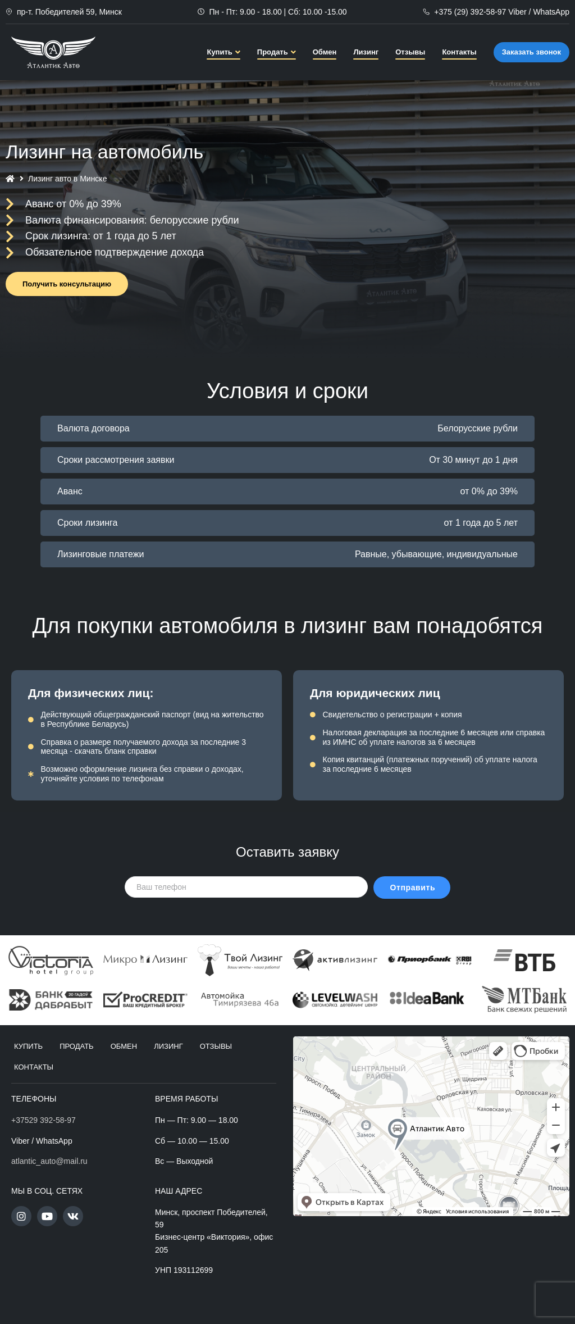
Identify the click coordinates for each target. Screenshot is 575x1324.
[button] (67, 284)
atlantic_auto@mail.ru (49, 1161)
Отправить (413, 887)
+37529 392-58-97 (43, 1120)
